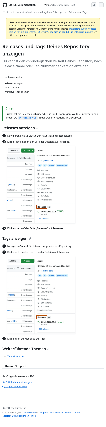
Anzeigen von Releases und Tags (71, 12)
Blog (33, 415)
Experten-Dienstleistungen (15, 415)
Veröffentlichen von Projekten (37, 12)
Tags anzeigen (16, 238)
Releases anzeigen (20, 127)
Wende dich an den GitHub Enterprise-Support (69, 31)
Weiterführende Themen (26, 348)
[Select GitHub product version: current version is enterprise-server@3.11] (61, 5)
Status (68, 412)
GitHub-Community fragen (17, 382)
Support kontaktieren (14, 386)
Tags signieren (15, 356)
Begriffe (44, 412)
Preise (77, 412)
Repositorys (13, 12)
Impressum (30, 412)
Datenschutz (56, 412)
